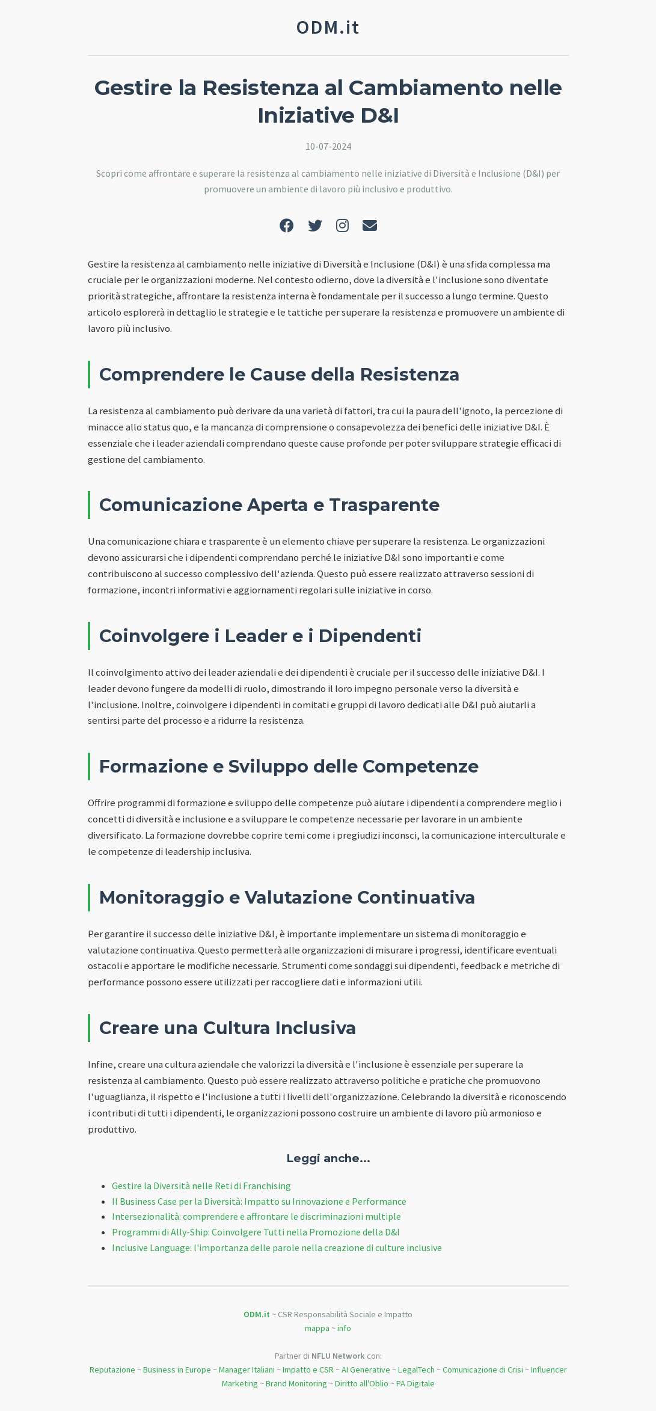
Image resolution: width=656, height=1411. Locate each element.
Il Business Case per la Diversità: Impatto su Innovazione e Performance (259, 1201)
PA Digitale (415, 1383)
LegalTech (416, 1369)
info (344, 1328)
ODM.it (257, 1314)
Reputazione (112, 1369)
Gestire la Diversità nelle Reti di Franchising (201, 1186)
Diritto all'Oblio (361, 1383)
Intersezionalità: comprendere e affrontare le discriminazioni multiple (256, 1216)
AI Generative (366, 1369)
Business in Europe (177, 1369)
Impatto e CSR (308, 1369)
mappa (317, 1328)
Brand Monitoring (296, 1383)
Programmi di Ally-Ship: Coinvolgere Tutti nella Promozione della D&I (256, 1232)
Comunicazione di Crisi (483, 1369)
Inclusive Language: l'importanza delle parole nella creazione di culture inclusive (277, 1247)
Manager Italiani (247, 1369)
